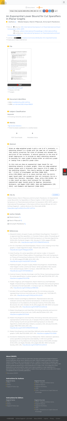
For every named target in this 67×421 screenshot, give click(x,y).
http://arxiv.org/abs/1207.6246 (19, 314)
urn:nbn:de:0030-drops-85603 (23, 104)
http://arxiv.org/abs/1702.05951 (46, 333)
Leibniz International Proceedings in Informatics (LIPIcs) (38, 31)
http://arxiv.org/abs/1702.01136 (19, 278)
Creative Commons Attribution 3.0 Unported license (35, 38)
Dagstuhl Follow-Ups (13, 386)
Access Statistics (15, 126)
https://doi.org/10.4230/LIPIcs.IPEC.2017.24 (21, 208)
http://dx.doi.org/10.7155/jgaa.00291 (21, 250)
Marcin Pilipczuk (36, 22)
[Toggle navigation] (64, 2)
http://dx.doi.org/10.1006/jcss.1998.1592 (26, 288)
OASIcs (9, 384)
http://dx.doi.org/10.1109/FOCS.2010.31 (34, 345)
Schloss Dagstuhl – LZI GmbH (24, 418)
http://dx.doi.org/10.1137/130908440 (21, 271)
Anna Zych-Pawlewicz (51, 22)
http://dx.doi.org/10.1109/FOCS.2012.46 (34, 307)
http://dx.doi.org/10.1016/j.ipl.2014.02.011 (29, 295)
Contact (58, 418)
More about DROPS (12, 373)
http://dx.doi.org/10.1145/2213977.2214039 (23, 261)
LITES (36, 388)
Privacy (52, 418)
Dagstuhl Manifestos (41, 386)
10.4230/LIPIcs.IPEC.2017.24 (21, 102)
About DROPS (38, 418)
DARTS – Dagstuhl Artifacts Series (44, 382)
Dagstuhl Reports (40, 384)
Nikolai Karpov (23, 22)
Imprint (46, 418)
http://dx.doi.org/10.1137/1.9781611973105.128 (24, 328)
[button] (56, 11)
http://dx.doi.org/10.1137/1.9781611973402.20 (35, 242)
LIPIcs (8, 382)
